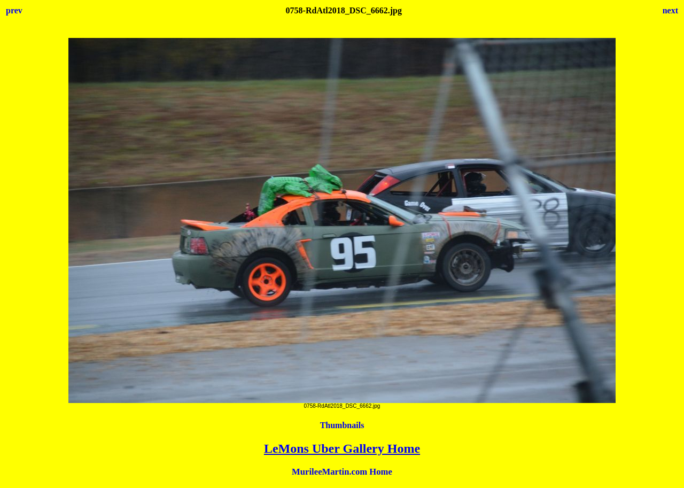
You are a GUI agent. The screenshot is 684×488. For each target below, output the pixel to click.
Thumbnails (342, 425)
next (670, 10)
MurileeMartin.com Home (342, 472)
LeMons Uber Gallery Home (342, 448)
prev (14, 10)
